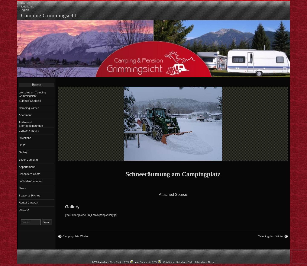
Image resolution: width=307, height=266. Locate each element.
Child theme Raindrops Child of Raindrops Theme (189, 262)
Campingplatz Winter (75, 236)
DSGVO (24, 209)
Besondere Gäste (29, 174)
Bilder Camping (28, 159)
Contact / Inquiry (29, 130)
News (22, 188)
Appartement (27, 167)
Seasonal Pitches (29, 195)
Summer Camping (30, 100)
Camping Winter (29, 108)
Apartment (25, 115)
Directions (25, 138)
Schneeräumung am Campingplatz (173, 173)
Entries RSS (122, 262)
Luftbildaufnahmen (30, 181)
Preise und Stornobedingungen (31, 124)
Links (22, 145)
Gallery (72, 206)
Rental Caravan (28, 202)
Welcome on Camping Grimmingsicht (32, 94)
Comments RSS (148, 262)
